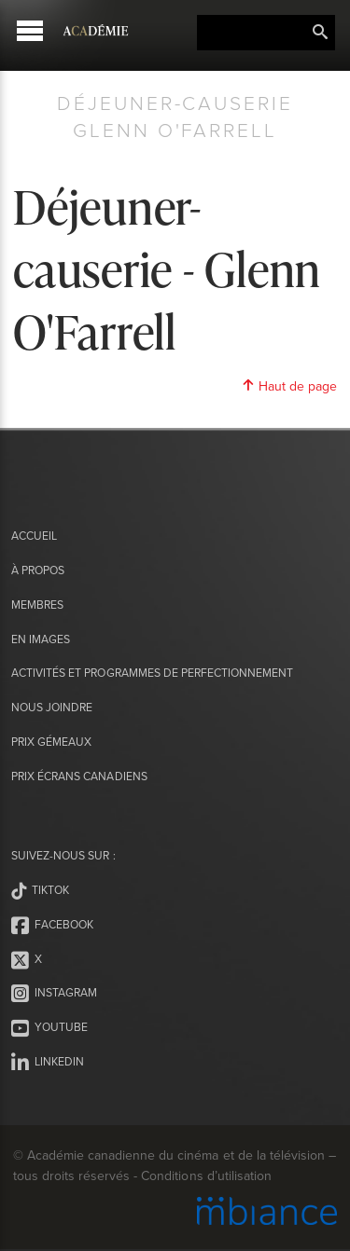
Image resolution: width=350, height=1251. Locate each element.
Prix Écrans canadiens (79, 776)
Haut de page (289, 386)
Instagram (54, 993)
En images (40, 639)
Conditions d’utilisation (206, 1175)
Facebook (52, 925)
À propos (37, 570)
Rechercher (320, 32)
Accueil (34, 535)
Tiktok (40, 891)
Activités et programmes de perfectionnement (152, 672)
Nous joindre (51, 707)
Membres (37, 604)
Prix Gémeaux (51, 741)
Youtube (49, 1028)
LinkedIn (47, 1062)
